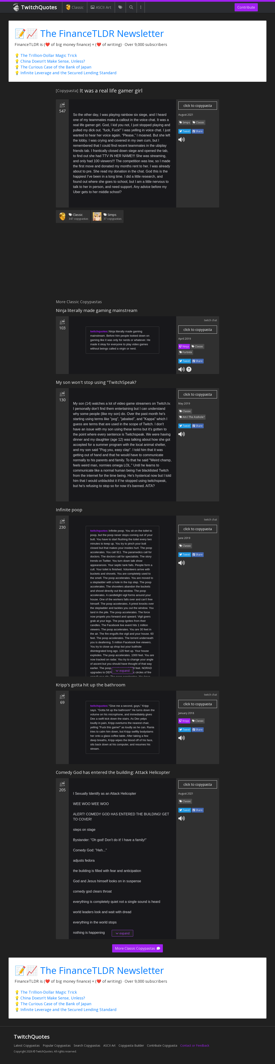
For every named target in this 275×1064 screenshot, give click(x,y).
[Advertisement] (137, 264)
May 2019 (184, 403)
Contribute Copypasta (162, 1045)
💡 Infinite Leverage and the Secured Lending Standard (65, 72)
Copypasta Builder (131, 1045)
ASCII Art (101, 7)
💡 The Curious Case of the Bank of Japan (53, 67)
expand (123, 671)
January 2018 (186, 713)
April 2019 (184, 339)
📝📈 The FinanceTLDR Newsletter (89, 33)
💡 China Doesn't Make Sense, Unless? (50, 61)
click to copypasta (197, 105)
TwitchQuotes (35, 7)
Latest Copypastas (27, 1045)
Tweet (184, 131)
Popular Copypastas (57, 1045)
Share (198, 131)
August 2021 (185, 115)
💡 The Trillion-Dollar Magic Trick (46, 55)
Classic (75, 7)
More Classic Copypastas (137, 948)
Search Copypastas (87, 1045)
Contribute (246, 7)
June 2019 (184, 538)
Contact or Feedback (194, 1045)
